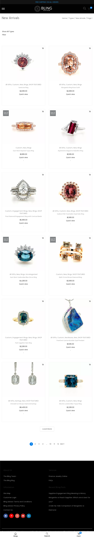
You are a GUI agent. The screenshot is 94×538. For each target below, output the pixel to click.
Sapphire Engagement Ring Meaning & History (67, 493)
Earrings (18, 401)
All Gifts (9, 84)
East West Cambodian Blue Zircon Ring (23, 277)
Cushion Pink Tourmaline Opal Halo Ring (70, 214)
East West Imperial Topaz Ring (23, 150)
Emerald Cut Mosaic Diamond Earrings (23, 404)
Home (64, 18)
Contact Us (8, 510)
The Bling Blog (9, 480)
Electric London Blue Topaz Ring (70, 404)
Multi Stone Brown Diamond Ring (70, 277)
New (21, 84)
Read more (43, 111)
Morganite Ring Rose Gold (70, 87)
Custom (15, 84)
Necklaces (69, 337)
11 (54, 444)
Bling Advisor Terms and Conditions (17, 502)
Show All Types (8, 31)
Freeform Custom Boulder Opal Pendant (70, 340)
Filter (4, 35)
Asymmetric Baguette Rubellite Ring (70, 150)
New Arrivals (80, 18)
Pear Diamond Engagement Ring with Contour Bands (23, 216)
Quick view (23, 94)
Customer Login (9, 497)
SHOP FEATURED (35, 84)
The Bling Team (9, 476)
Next (62, 444)
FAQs (51, 480)
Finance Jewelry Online (58, 476)
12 (58, 444)
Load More (47, 429)
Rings (26, 84)
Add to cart (43, 48)
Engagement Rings (20, 211)
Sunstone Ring (23, 87)
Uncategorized (31, 274)
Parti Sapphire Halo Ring (23, 343)
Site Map (6, 493)
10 (50, 444)
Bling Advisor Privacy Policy (14, 506)
